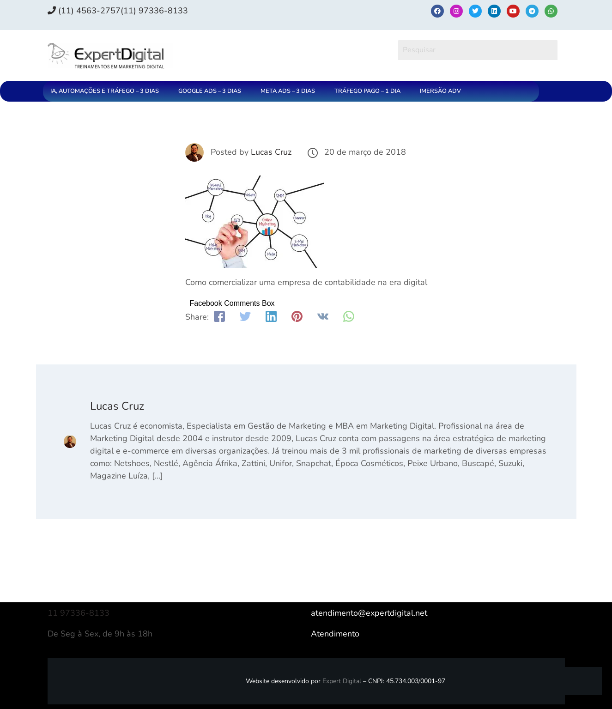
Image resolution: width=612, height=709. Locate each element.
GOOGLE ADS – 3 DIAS (209, 91)
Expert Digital (341, 681)
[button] (107, 91)
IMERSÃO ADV (440, 91)
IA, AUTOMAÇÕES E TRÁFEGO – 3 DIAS (104, 91)
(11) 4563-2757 (84, 10)
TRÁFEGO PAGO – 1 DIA (367, 91)
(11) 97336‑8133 (154, 10)
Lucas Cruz (271, 152)
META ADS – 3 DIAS (288, 91)
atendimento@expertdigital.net (369, 612)
